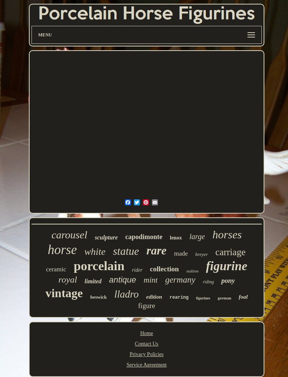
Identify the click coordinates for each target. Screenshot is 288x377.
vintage (64, 293)
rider (137, 270)
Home (146, 333)
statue (126, 251)
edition (154, 297)
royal (67, 279)
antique (122, 279)
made (181, 253)
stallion (192, 271)
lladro (126, 294)
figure (146, 306)
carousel (69, 235)
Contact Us (147, 344)
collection (164, 269)
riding (208, 281)
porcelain (99, 266)
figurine (226, 266)
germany (180, 279)
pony (228, 280)
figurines (203, 298)
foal (243, 297)
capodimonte (143, 237)
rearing (179, 297)
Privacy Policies (147, 354)
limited (93, 281)
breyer (201, 254)
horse (62, 249)
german (224, 298)
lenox (176, 238)
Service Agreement (147, 365)
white (94, 251)
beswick (98, 297)
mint (151, 279)
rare (156, 250)
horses (227, 234)
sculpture (106, 237)
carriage (230, 252)
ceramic (56, 269)
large (197, 236)
